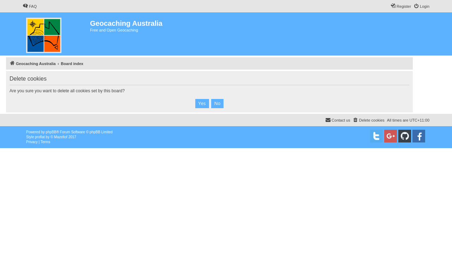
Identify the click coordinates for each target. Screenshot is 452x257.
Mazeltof (60, 137)
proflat (40, 137)
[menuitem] (30, 6)
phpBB (51, 132)
